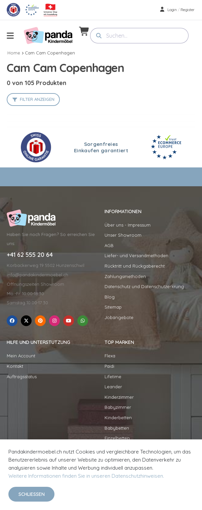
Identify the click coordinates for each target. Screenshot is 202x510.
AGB (109, 245)
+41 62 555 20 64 (30, 255)
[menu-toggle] (10, 36)
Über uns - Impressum (128, 225)
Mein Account (21, 355)
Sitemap (113, 307)
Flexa (110, 355)
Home (13, 52)
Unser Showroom (123, 235)
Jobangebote (119, 317)
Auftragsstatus (22, 376)
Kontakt (15, 366)
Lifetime (113, 376)
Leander (113, 386)
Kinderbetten (118, 417)
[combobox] (139, 35)
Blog (110, 297)
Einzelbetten (117, 438)
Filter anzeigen (37, 99)
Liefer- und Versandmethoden (136, 255)
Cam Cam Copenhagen (50, 52)
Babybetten (117, 428)
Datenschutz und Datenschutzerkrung (144, 286)
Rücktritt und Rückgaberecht (135, 266)
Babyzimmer (118, 407)
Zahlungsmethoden (125, 276)
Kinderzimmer (119, 397)
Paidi (109, 366)
